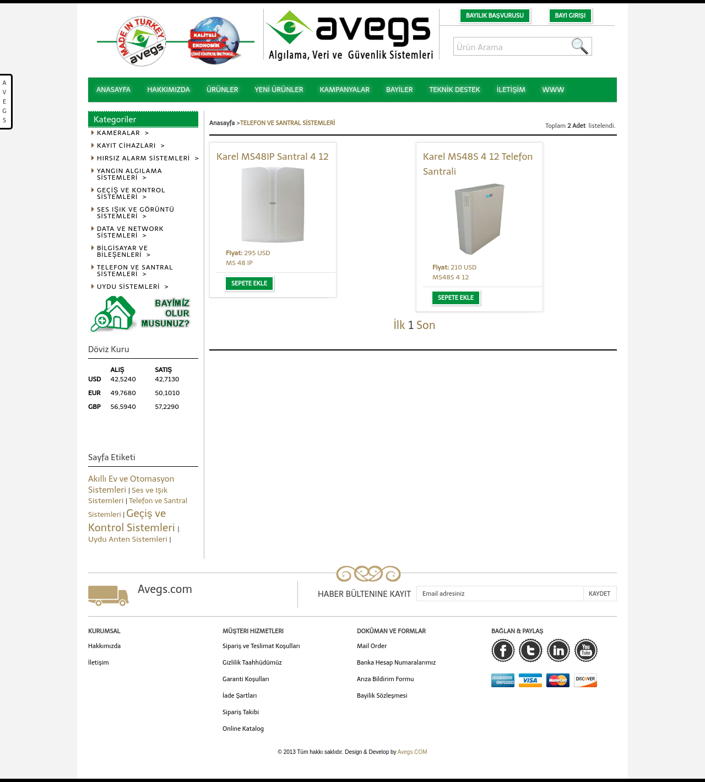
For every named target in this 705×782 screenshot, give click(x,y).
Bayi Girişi (570, 15)
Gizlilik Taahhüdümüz (252, 662)
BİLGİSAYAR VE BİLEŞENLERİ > (124, 251)
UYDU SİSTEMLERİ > (133, 286)
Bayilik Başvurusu (495, 15)
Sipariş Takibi (241, 712)
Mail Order (372, 646)
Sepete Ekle (249, 283)
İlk (399, 325)
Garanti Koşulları (246, 679)
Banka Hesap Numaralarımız (396, 662)
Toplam (556, 126)
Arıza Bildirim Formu (385, 679)
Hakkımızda (104, 646)
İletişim (98, 662)
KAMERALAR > (123, 133)
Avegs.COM (412, 752)
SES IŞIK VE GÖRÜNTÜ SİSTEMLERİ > (136, 213)
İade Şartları (240, 695)
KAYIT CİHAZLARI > (131, 145)
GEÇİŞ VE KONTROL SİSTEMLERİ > (131, 194)
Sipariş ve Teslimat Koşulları (261, 646)
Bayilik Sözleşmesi (382, 695)
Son (425, 325)
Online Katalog (243, 728)
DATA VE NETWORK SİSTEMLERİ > (130, 232)
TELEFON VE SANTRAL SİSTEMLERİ (287, 123)
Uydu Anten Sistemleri (129, 539)
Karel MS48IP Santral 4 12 (272, 156)
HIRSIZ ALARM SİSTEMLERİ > (148, 158)
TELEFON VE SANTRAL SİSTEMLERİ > (135, 271)
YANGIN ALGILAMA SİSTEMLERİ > (129, 174)
